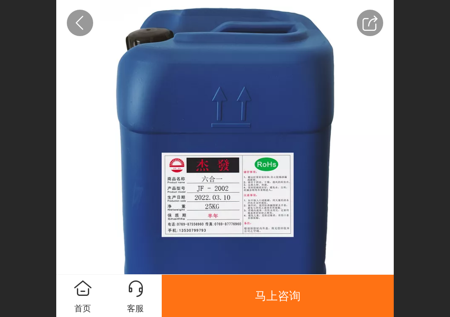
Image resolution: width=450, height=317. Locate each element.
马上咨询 (278, 295)
